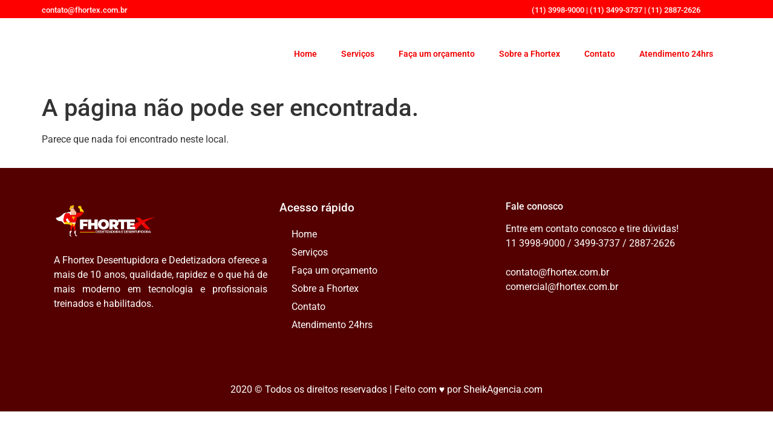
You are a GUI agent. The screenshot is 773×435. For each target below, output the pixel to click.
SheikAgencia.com (503, 389)
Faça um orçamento (437, 54)
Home (305, 54)
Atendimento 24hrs (676, 54)
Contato (599, 54)
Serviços (357, 54)
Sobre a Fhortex (529, 54)
